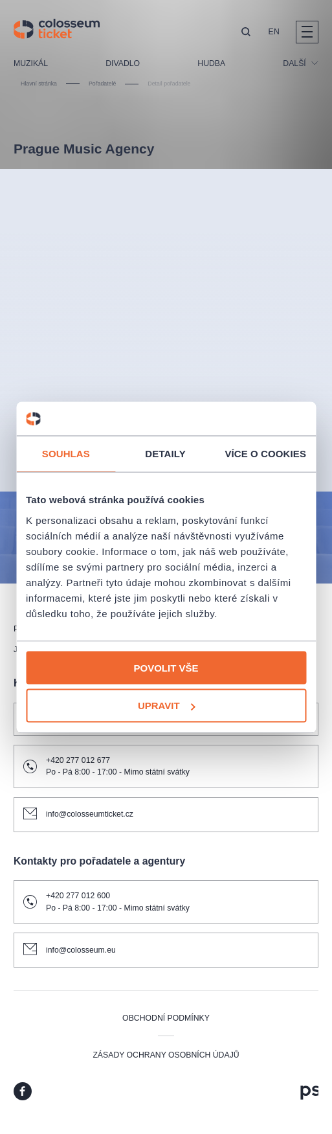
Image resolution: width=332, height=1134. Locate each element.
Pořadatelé (102, 83)
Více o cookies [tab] (265, 453)
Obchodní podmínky (166, 1018)
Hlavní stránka (39, 83)
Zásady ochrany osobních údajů (166, 1055)
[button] (246, 32)
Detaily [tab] (165, 453)
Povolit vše (165, 667)
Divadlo (122, 63)
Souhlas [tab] (66, 453)
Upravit (166, 705)
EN (274, 31)
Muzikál (31, 63)
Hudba (211, 63)
